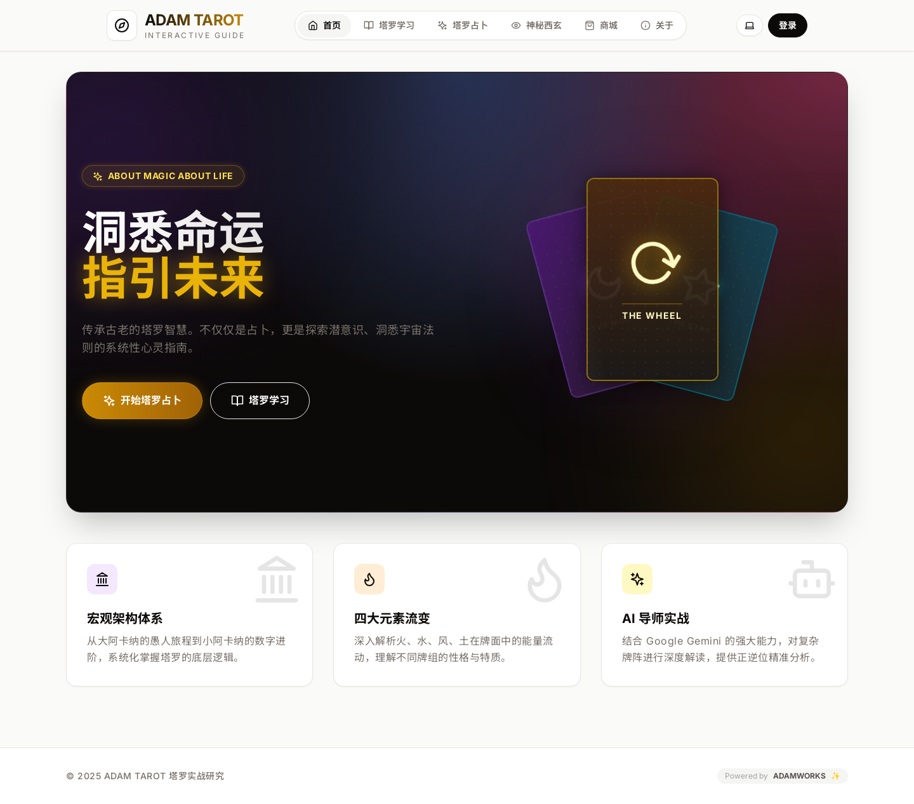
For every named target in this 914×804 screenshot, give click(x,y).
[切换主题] (749, 25)
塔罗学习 (260, 400)
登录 (788, 25)
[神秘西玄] (536, 25)
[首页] (324, 25)
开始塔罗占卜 (142, 400)
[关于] (657, 25)
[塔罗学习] (389, 25)
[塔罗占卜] (462, 25)
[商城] (601, 25)
